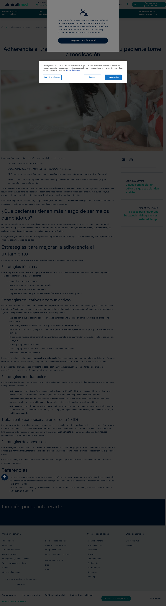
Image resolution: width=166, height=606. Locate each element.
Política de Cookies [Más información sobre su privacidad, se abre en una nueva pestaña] (73, 70)
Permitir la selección (52, 77)
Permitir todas (113, 77)
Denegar (92, 77)
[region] (83, 72)
